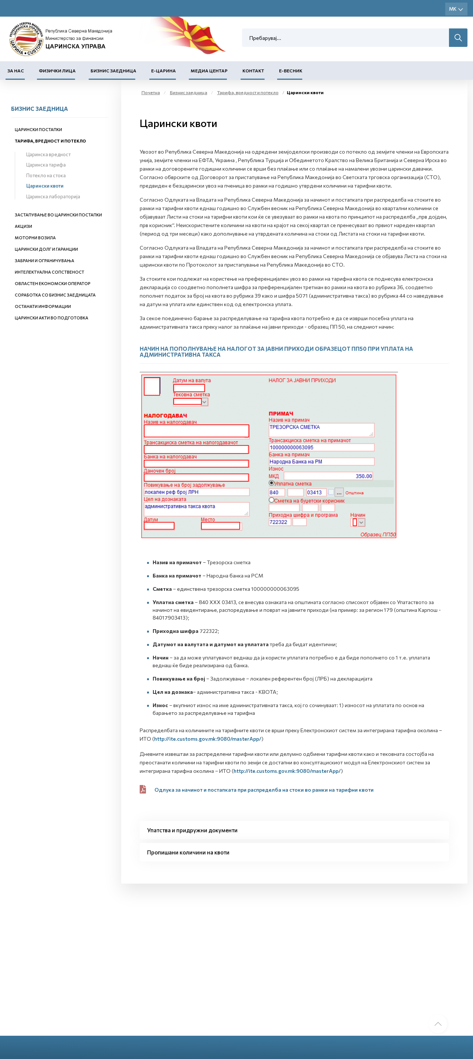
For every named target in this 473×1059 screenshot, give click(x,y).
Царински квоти (45, 186)
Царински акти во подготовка (51, 317)
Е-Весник (290, 70)
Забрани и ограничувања (44, 260)
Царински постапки (38, 129)
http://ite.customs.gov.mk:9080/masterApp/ (207, 739)
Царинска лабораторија (53, 196)
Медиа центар (209, 70)
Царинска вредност (48, 154)
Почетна (151, 92)
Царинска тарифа (46, 165)
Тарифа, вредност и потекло (50, 140)
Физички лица (57, 70)
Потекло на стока (46, 175)
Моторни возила (35, 237)
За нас (15, 70)
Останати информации (43, 306)
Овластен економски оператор (53, 283)
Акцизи (23, 226)
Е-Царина (163, 70)
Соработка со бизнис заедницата (55, 294)
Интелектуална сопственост (49, 272)
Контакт (253, 70)
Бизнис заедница (113, 70)
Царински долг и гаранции (46, 249)
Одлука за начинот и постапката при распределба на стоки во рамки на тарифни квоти (264, 789)
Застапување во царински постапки (58, 214)
